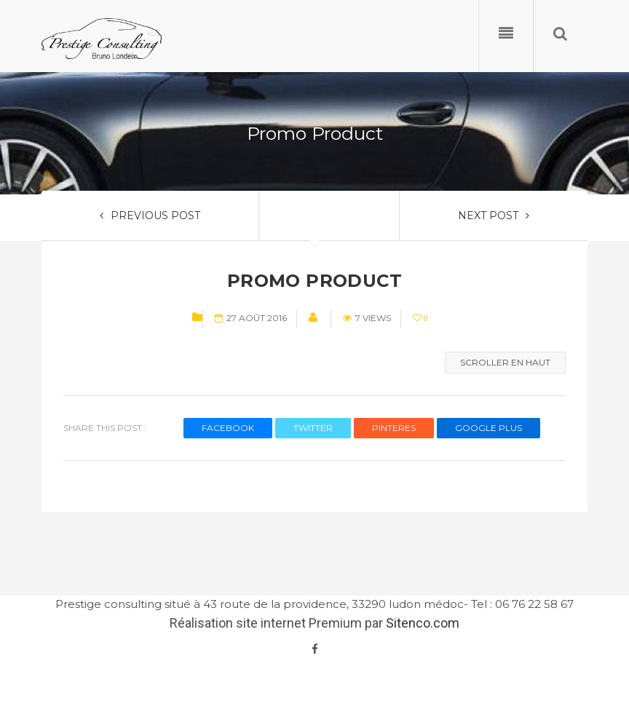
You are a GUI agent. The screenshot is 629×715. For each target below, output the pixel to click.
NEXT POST (493, 215)
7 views (367, 317)
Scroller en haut (505, 362)
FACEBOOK (228, 427)
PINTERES (394, 427)
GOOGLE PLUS (488, 427)
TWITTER (313, 427)
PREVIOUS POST (150, 215)
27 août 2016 (251, 317)
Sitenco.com (422, 623)
